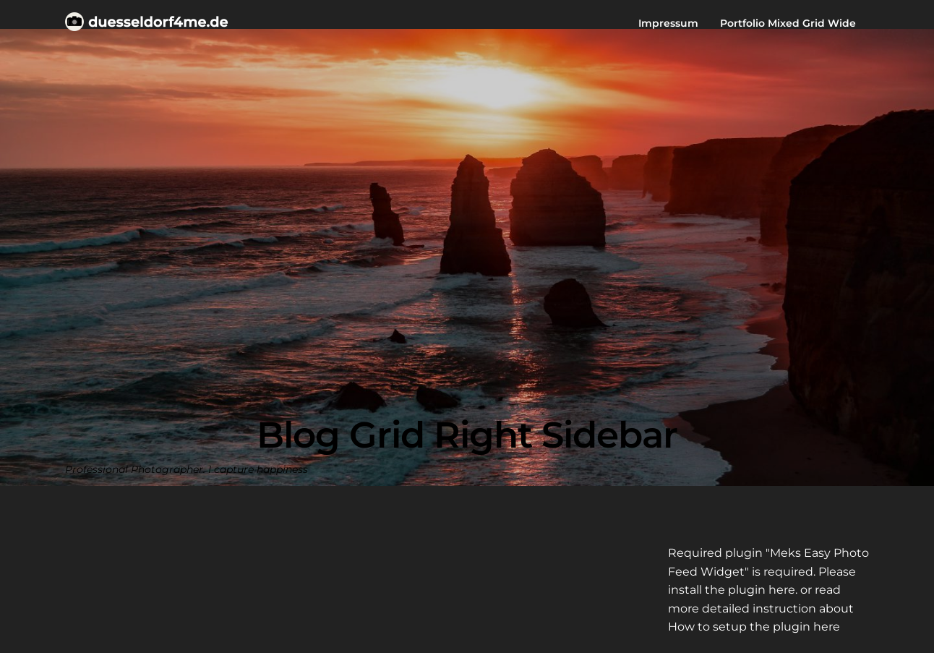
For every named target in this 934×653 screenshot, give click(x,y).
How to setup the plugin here (754, 626)
